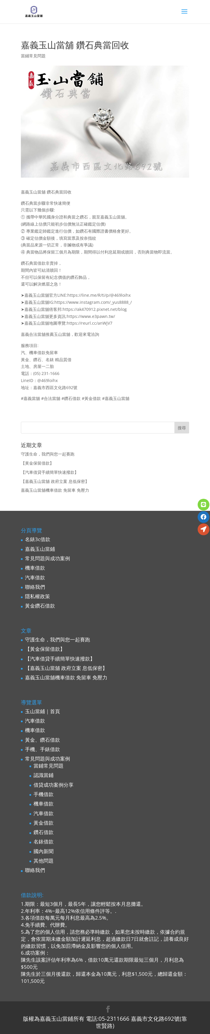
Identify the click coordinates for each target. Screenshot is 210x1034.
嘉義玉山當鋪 (40, 549)
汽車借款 (35, 577)
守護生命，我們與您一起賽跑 (47, 454)
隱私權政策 (37, 596)
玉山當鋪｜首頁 (42, 711)
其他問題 (44, 860)
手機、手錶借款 (42, 749)
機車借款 (35, 567)
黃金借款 (44, 822)
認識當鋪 (44, 775)
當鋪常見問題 (33, 56)
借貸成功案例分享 (54, 784)
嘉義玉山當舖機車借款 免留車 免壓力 (55, 490)
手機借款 (44, 794)
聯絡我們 (35, 586)
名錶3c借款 (37, 539)
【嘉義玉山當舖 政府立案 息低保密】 (55, 481)
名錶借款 (44, 841)
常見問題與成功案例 (47, 558)
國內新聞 (44, 851)
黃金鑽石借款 (40, 605)
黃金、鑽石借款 (42, 739)
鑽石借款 (44, 832)
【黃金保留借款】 (37, 463)
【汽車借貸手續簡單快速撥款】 (50, 472)
